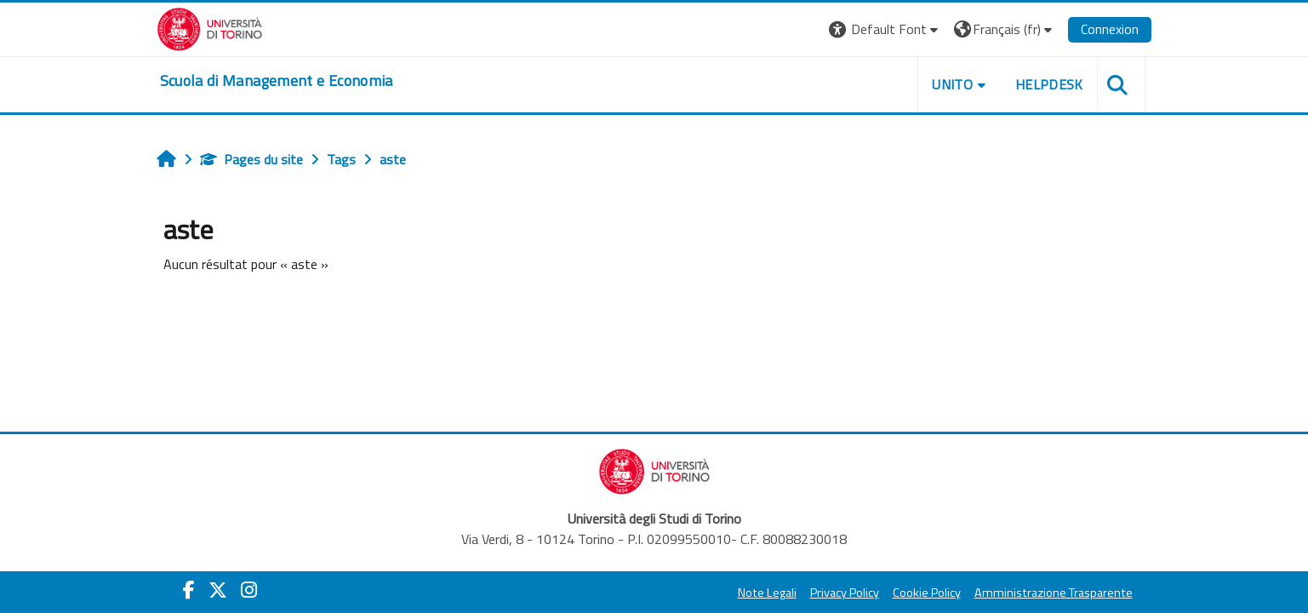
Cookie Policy (927, 592)
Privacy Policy (844, 592)
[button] (885, 29)
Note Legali (767, 592)
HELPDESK (1049, 84)
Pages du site (251, 159)
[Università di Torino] (210, 27)
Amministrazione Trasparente (1053, 592)
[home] (276, 81)
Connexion (1110, 29)
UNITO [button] (952, 84)
